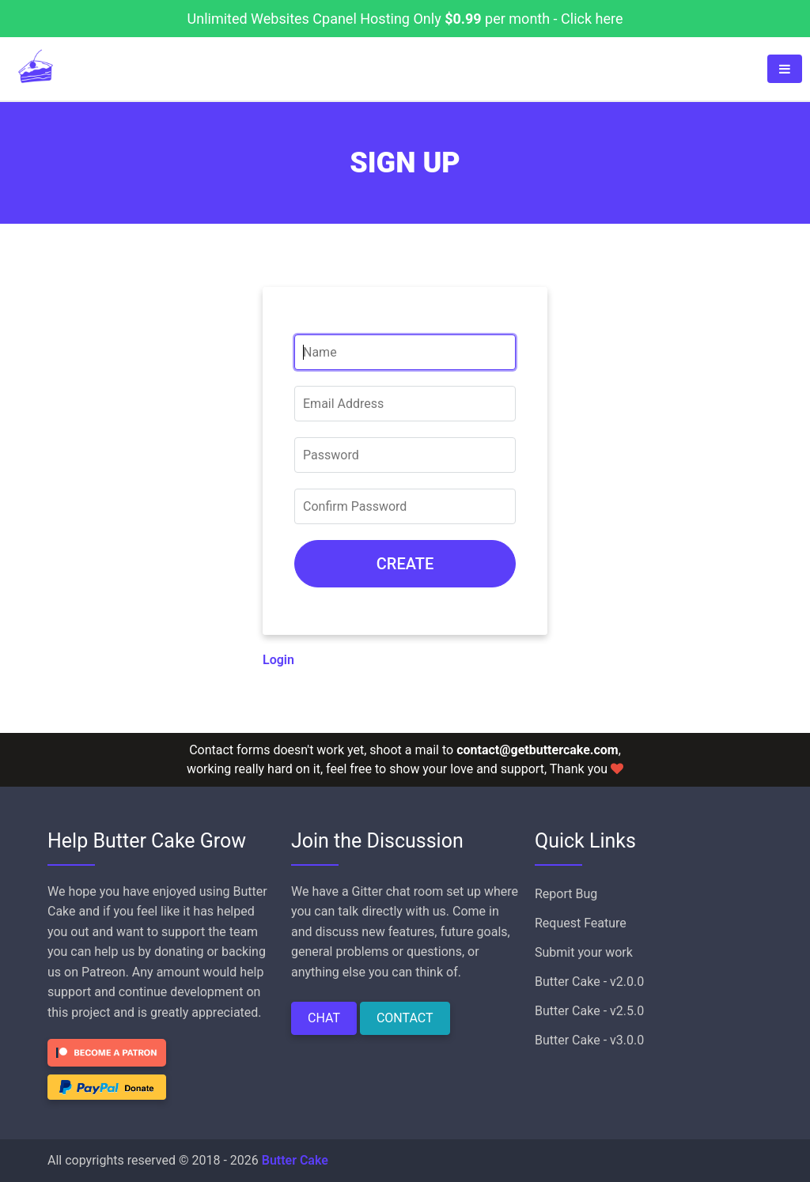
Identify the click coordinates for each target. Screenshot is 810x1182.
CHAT (324, 1017)
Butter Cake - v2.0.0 (589, 981)
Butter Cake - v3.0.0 (589, 1040)
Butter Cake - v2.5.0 (589, 1010)
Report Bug (566, 893)
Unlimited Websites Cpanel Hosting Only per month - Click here (405, 18)
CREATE (405, 563)
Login (278, 659)
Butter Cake (295, 1160)
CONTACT (405, 1017)
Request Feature (580, 923)
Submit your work (584, 952)
